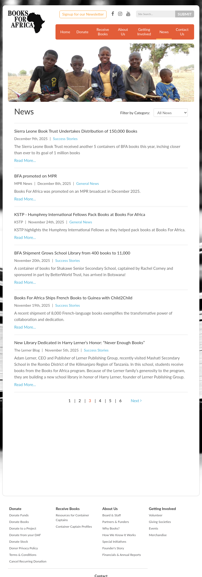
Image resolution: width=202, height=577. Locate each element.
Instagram (120, 14)
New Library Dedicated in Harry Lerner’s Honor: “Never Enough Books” (79, 342)
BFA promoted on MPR (35, 175)
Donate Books (19, 522)
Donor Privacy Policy (23, 548)
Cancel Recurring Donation (27, 561)
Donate (83, 32)
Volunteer (155, 515)
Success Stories (65, 138)
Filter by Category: (135, 112)
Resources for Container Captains (72, 517)
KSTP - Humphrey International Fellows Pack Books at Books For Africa (79, 214)
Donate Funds (19, 515)
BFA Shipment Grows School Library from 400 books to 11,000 (72, 252)
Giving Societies (160, 522)
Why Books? (111, 528)
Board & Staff (111, 515)
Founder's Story (113, 548)
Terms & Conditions (22, 555)
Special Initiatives (114, 542)
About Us (123, 31)
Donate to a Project (22, 528)
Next (136, 400)
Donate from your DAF (25, 535)
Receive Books (103, 31)
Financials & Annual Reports (121, 555)
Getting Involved (144, 31)
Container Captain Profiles (74, 526)
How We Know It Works (119, 535)
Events (153, 528)
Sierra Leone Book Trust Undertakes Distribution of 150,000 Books (75, 130)
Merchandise (158, 535)
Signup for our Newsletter (83, 14)
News (164, 32)
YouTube (128, 14)
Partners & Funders (115, 522)
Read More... (25, 160)
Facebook (112, 14)
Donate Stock (18, 542)
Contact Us (182, 31)
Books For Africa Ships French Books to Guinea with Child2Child (73, 297)
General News (87, 183)
